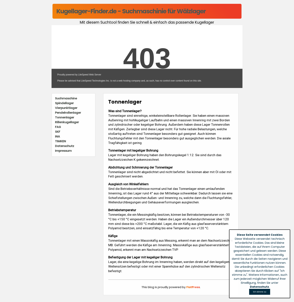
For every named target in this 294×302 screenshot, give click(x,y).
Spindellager (64, 103)
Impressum (63, 151)
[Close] (259, 292)
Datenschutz (64, 146)
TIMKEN (60, 141)
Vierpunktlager (66, 108)
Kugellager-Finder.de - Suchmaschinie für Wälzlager (131, 11)
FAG (58, 127)
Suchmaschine (66, 98)
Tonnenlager (64, 117)
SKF (57, 131)
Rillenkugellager (67, 122)
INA (57, 136)
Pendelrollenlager (68, 112)
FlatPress (193, 287)
